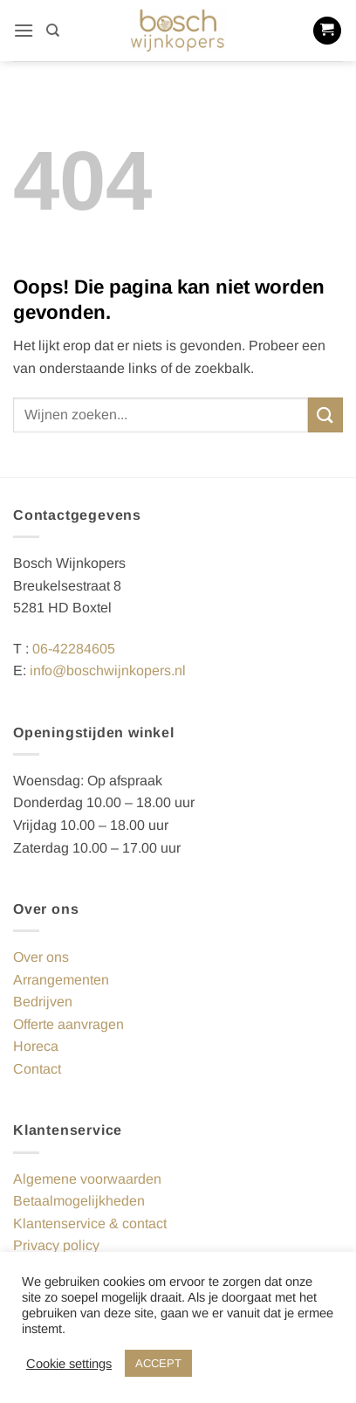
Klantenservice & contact (90, 1223)
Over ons (41, 957)
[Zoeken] (52, 30)
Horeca (35, 1046)
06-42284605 (73, 648)
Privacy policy (56, 1245)
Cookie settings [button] (69, 1364)
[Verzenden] (325, 414)
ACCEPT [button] (158, 1363)
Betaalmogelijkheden (79, 1200)
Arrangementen (61, 979)
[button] (23, 30)
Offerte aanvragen (68, 1024)
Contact (37, 1068)
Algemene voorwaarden (87, 1178)
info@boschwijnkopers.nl (108, 670)
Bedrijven (42, 1001)
